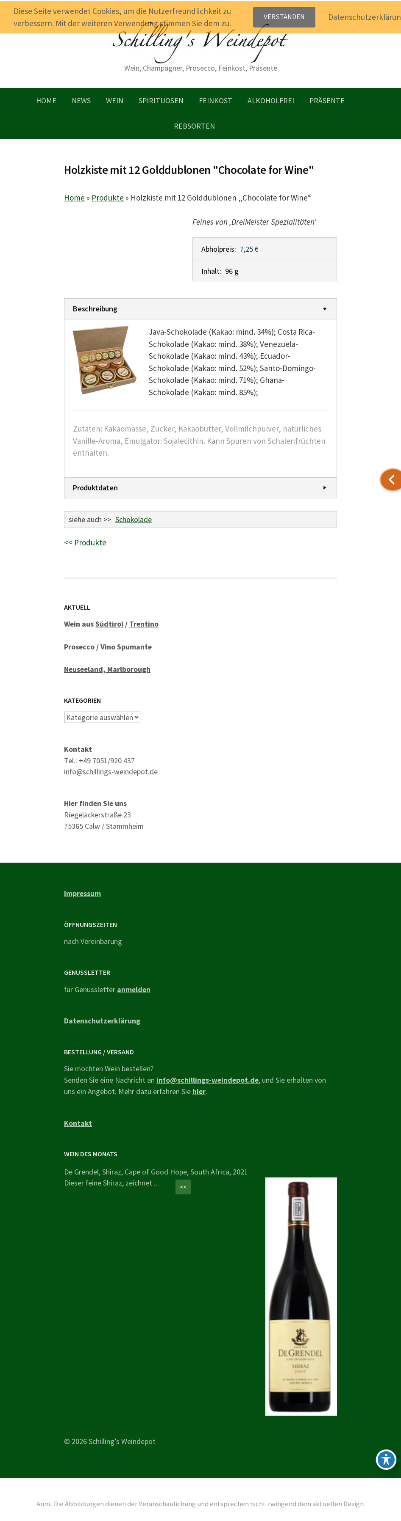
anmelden (133, 989)
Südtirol (109, 624)
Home (46, 100)
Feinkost (215, 100)
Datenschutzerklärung (102, 1021)
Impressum (82, 893)
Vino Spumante (126, 647)
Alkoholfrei (271, 100)
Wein (114, 100)
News (81, 100)
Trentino (144, 624)
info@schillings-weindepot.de (111, 771)
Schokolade (133, 519)
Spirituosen (161, 100)
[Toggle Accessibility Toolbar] (386, 1459)
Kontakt (78, 1123)
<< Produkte (85, 542)
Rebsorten (194, 126)
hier (199, 1091)
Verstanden (284, 16)
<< (183, 1187)
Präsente (327, 100)
